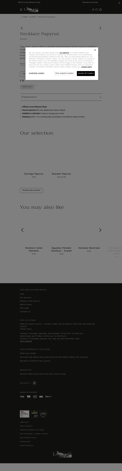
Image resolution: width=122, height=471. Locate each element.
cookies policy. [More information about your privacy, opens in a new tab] (86, 67)
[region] (61, 63)
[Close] (95, 50)
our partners (64, 53)
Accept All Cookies (86, 73)
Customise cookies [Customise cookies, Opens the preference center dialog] (36, 73)
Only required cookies (64, 73)
